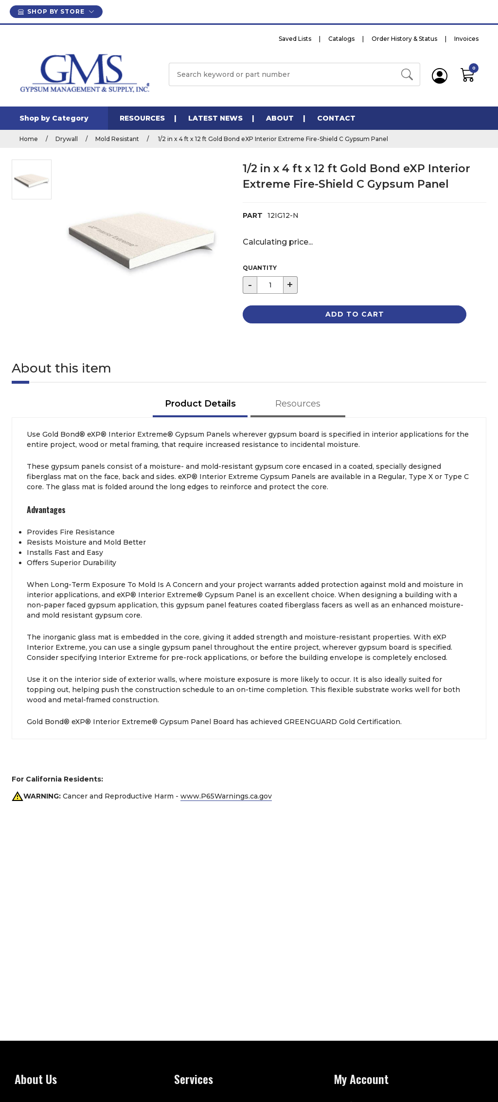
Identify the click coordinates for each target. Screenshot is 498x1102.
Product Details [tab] (200, 403)
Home (28, 138)
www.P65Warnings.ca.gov (226, 796)
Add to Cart (354, 314)
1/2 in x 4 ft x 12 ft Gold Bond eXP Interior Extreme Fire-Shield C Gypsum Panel (272, 138)
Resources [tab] (297, 403)
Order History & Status (404, 38)
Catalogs (341, 38)
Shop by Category (54, 118)
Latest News (215, 118)
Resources (142, 118)
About (280, 118)
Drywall (66, 138)
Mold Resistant (117, 138)
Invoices (466, 38)
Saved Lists (295, 38)
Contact (336, 118)
